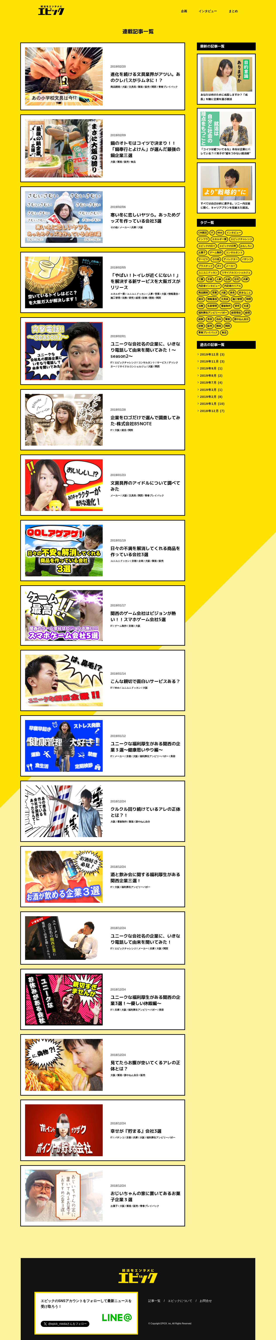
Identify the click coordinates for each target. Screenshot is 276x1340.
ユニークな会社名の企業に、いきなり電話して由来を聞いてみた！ (145, 939)
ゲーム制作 (121, 626)
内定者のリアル (232, 285)
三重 (200, 279)
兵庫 (133, 227)
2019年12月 (209, 354)
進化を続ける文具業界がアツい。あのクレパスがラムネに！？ (145, 77)
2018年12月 (209, 411)
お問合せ (206, 1301)
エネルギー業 (118, 294)
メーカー (124, 227)
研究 (131, 297)
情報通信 (173, 294)
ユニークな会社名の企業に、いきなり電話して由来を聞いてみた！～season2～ (145, 350)
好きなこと (245, 292)
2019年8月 (208, 375)
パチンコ (119, 1137)
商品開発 (115, 86)
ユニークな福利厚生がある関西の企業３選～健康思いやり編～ (145, 747)
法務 (124, 297)
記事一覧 (154, 1301)
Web (117, 687)
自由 (218, 319)
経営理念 (236, 312)
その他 (114, 227)
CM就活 (202, 232)
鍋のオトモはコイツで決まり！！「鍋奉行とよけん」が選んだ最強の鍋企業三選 (145, 149)
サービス (162, 362)
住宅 (236, 279)
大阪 (124, 86)
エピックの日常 (227, 246)
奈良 (232, 292)
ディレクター (230, 259)
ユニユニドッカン (136, 294)
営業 (157, 294)
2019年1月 (208, 403)
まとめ (233, 11)
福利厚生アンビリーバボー (154, 756)
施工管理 (115, 297)
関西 (154, 86)
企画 (184, 11)
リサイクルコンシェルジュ (131, 366)
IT (112, 362)
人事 (150, 294)
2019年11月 (209, 361)
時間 (248, 299)
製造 (140, 86)
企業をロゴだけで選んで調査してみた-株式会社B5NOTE (145, 420)
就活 (123, 430)
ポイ (219, 266)
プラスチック (205, 266)
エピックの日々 (206, 246)
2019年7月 (208, 382)
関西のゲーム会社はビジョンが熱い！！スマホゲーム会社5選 (143, 616)
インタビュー (208, 11)
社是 (246, 306)
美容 (172, 756)
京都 (134, 561)
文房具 (132, 86)
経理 (138, 297)
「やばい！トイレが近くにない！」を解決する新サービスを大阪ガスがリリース (145, 281)
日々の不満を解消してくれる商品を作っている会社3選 (145, 551)
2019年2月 (208, 396)
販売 (147, 86)
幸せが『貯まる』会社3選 (136, 1131)
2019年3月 (208, 390)
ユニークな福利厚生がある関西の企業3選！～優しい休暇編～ (145, 1000)
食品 (133, 161)
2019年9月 (208, 368)
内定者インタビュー (209, 285)
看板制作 (122, 821)
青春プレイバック (168, 86)
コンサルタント (146, 362)
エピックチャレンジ (125, 362)
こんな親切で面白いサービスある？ (145, 681)
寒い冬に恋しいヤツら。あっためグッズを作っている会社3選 (145, 218)
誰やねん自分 (143, 821)
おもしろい (246, 246)
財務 (144, 297)
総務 (200, 319)
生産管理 (212, 306)
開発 (151, 297)
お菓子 (114, 1206)
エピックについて (180, 1301)
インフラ (203, 239)
